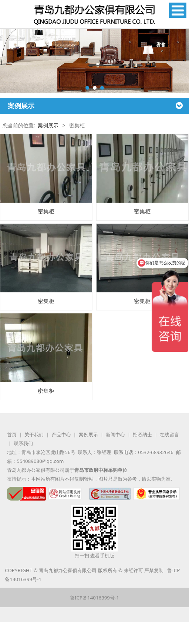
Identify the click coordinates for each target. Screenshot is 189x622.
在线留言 (169, 434)
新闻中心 (115, 434)
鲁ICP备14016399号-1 (94, 597)
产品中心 (61, 434)
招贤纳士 (142, 434)
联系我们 (23, 443)
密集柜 (46, 211)
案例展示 (48, 125)
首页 (12, 434)
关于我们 (34, 434)
